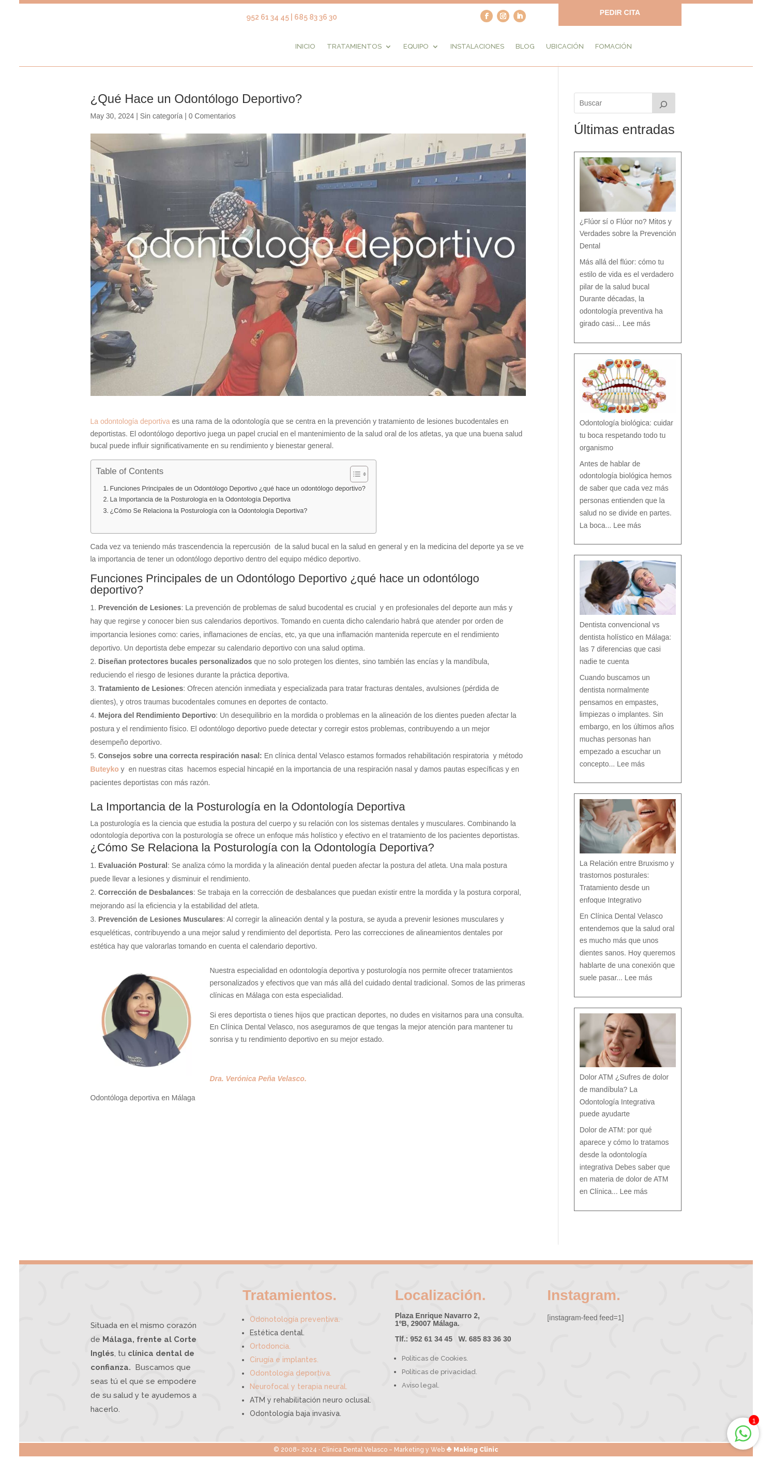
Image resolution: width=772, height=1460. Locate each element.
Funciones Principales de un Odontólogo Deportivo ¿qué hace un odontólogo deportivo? (238, 492)
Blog (525, 46)
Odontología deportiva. (290, 1377)
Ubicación (565, 46)
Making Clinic (475, 1453)
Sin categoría (161, 120)
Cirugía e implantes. (284, 1364)
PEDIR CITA (620, 12)
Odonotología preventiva (295, 1323)
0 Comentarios (212, 120)
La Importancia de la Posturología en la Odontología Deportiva (200, 503)
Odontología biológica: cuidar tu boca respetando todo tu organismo (626, 439)
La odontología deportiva (130, 425)
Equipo (416, 46)
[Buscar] (664, 107)
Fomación (613, 46)
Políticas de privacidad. (439, 1376)
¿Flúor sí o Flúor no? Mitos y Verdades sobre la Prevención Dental (628, 237)
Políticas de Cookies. (435, 1362)
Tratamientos (354, 46)
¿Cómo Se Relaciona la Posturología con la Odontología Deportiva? (209, 514)
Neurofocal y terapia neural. (298, 1391)
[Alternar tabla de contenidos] (354, 478)
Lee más (636, 327)
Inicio (305, 46)
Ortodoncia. (270, 1350)
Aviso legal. (421, 1389)
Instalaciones (477, 46)
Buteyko (104, 773)
